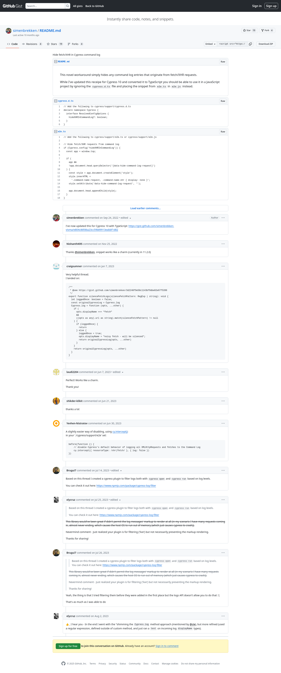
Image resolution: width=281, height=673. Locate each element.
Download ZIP (266, 43)
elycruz (70, 499)
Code (12, 44)
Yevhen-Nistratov (76, 423)
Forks (76, 44)
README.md (50, 30)
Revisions (32, 44)
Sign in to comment (167, 646)
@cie (192, 624)
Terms (93, 663)
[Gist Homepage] (13, 6)
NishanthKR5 (74, 244)
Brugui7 (71, 470)
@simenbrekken (85, 252)
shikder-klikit (74, 401)
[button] (250, 44)
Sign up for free (68, 646)
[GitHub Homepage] (63, 663)
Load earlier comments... (145, 208)
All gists (78, 6)
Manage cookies (170, 663)
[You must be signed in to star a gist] (249, 30)
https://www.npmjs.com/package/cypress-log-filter (126, 485)
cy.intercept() (119, 431)
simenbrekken (25, 30)
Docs (145, 663)
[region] (140, 80)
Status (123, 663)
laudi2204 (72, 372)
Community (135, 663)
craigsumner (74, 266)
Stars (55, 44)
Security (113, 663)
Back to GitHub (94, 6)
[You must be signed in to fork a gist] (267, 30)
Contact (155, 663)
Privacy (102, 663)
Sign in (257, 6)
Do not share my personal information (200, 663)
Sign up (271, 6)
